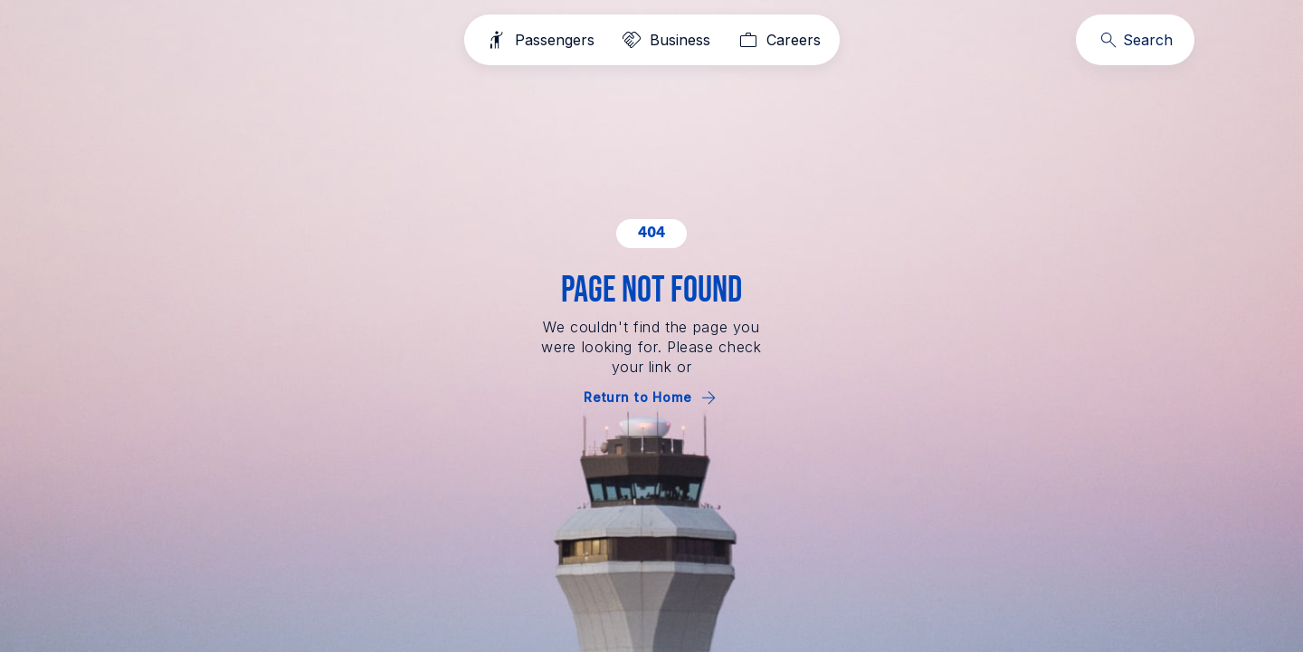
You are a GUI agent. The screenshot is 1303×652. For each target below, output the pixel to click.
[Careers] (777, 40)
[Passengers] (538, 40)
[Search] (1135, 39)
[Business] (664, 40)
